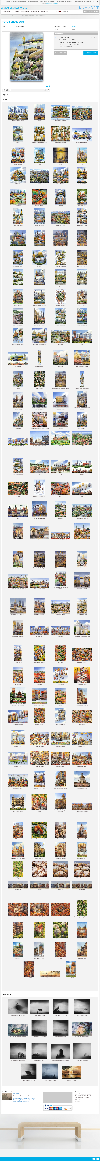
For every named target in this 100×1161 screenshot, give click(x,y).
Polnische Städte (60, 218)
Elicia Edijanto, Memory (28, 1072)
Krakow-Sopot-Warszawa (82, 532)
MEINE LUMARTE (6, 1159)
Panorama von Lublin (39, 583)
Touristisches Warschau (82, 511)
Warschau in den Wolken (18, 113)
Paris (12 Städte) (82, 278)
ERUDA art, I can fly (71, 1073)
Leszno (60, 420)
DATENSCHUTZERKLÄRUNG (83, 1096)
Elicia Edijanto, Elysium (50, 1072)
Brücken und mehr (39, 217)
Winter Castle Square (39, 510)
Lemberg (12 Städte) (18, 278)
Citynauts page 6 (60, 739)
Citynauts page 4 (18, 759)
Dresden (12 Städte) (82, 258)
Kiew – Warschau (60, 175)
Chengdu (39, 239)
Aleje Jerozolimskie (18, 931)
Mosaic (39, 803)
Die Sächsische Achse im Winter (60, 380)
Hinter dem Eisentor (39, 401)
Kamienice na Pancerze (39, 654)
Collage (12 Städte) (60, 258)
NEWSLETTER (85, 1159)
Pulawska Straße (60, 607)
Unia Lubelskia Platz (39, 910)
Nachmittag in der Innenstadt (39, 134)
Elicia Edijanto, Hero (39, 1008)
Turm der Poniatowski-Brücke (82, 628)
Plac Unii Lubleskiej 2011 (39, 438)
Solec (18, 532)
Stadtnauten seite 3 (82, 759)
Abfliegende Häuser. (18, 717)
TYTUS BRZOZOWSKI (28, 16)
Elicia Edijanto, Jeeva (82, 1052)
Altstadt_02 (29, 970)
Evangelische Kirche (82, 780)
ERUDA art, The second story (18, 1030)
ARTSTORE (15, 12)
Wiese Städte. (71, 970)
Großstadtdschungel (60, 134)
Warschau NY (82, 420)
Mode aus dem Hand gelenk (22, 1096)
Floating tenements (39, 697)
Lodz (82, 489)
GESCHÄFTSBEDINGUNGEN (83, 1094)
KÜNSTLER (6, 12)
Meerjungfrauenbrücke (82, 135)
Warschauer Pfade (82, 217)
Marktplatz (60, 910)
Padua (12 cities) (60, 297)
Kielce (60, 156)
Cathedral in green (82, 655)
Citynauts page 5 (82, 739)
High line (60, 654)
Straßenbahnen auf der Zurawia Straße (82, 400)
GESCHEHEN (25, 12)
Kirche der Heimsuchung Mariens (39, 831)
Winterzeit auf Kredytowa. (18, 606)
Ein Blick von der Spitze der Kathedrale (61, 580)
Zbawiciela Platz (18, 910)
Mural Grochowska (82, 560)
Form (39, 156)
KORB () (31, 1159)
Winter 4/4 (82, 885)
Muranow (39, 112)
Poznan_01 (60, 631)
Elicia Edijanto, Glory (82, 1007)
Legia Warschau (60, 317)
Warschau (60, 337)
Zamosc (60, 438)
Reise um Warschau (18, 466)
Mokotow (60, 358)
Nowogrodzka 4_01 (82, 850)
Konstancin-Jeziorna (60, 113)
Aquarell (74, 26)
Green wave (18, 197)
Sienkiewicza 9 (82, 831)
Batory (60, 697)
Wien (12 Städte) (60, 278)
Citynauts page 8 (39, 739)
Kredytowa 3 (60, 831)
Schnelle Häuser (60, 401)
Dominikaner (18, 359)
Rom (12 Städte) (82, 297)
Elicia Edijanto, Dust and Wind (18, 1007)
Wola (82, 337)
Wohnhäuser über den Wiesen (18, 560)
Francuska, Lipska (60, 931)
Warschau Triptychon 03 (39, 336)
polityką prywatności (51, 3)
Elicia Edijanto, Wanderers (18, 1052)
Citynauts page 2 (39, 759)
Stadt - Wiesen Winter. (39, 950)
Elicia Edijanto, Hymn (39, 1052)
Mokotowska (18, 831)
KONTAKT (77, 1099)
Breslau (18, 489)
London (60, 197)
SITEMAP (77, 1101)
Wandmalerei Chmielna (39, 488)
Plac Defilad (82, 717)
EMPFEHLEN (35, 12)
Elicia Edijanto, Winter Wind (39, 1028)
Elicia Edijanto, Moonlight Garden (60, 1052)
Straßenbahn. (50, 975)
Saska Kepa (39, 380)
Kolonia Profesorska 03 (60, 870)
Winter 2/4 (39, 885)
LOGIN (85, 11)
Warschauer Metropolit (18, 628)
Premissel (39, 467)
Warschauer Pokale (18, 217)
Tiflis (7, 95)
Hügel (18, 870)
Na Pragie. (18, 950)
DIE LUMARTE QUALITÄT (82, 1097)
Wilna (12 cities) (18, 297)
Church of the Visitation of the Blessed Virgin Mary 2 (18, 696)
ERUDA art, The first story (82, 1029)
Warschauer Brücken (82, 317)
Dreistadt (82, 438)
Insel (18, 239)
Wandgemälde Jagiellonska (82, 380)
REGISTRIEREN (93, 11)
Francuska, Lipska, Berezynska (82, 909)
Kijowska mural (39, 358)
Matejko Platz (18, 420)
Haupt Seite (4, 16)
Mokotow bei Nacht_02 (39, 560)
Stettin (60, 467)
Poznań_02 (39, 631)
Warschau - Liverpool (18, 401)
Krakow (18, 511)
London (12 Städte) (39, 278)
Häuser (39, 533)
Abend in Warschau (39, 606)
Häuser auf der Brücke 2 (60, 780)
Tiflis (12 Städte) (40, 16)
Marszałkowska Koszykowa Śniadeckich (61, 802)
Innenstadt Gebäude (82, 580)
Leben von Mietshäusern (82, 358)
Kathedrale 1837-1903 (82, 697)
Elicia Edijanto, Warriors (60, 1007)
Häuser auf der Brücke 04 (60, 536)
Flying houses (60, 676)
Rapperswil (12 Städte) (18, 317)
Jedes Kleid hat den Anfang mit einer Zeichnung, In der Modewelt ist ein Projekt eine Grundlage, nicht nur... (26, 1099)
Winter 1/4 (18, 885)
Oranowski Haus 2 (18, 803)
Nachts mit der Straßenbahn (82, 239)
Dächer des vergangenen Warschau (39, 420)
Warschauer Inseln (18, 258)
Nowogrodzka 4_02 (60, 850)
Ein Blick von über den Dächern (18, 581)
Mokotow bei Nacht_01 (61, 560)
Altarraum (39, 931)
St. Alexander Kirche (82, 606)
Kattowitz (82, 467)
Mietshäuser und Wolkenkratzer (60, 239)
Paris (39, 176)
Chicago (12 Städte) (39, 317)
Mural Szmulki (18, 156)
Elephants (39, 676)
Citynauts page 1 (60, 759)
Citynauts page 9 (18, 738)
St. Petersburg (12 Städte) (39, 297)
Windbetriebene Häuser (18, 442)
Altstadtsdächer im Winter (39, 870)
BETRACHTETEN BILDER (20, 1159)
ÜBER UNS (44, 12)
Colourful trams (39, 197)
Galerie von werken (15, 16)
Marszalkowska (39, 850)
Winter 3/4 (60, 885)
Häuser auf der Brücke (82, 807)
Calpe (18, 134)
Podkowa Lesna (82, 197)
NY (82, 156)
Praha (82, 113)
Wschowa (18, 175)
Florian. (82, 931)
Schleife (39, 258)
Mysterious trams (82, 676)
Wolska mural (17, 654)
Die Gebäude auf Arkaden (18, 850)
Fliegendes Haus (60, 716)
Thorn (60, 489)
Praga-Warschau (82, 175)
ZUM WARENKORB (60, 53)
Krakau (18, 380)
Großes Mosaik (39, 716)
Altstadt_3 (60, 950)
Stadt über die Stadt (39, 780)
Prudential (18, 676)
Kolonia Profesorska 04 (82, 870)
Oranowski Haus (82, 950)
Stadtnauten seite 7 (18, 781)
